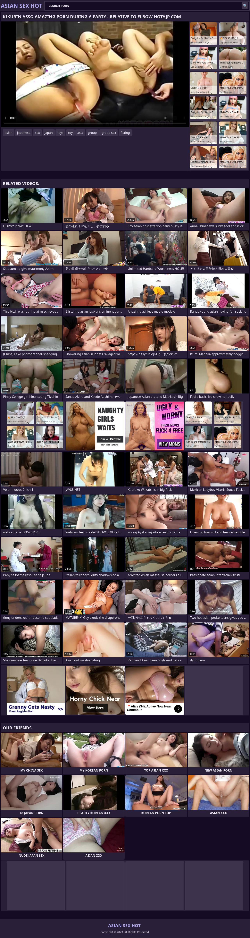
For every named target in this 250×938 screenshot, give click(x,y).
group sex (108, 133)
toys (60, 133)
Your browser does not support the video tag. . (95, 74)
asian (8, 133)
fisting (125, 133)
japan (49, 133)
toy (70, 133)
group (92, 133)
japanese (23, 133)
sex (37, 133)
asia (80, 133)
